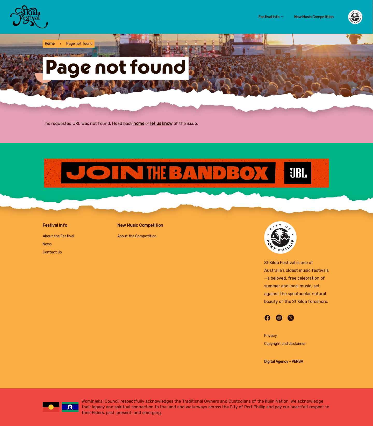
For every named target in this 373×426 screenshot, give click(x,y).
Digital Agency (276, 361)
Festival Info (271, 17)
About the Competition (136, 236)
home (138, 123)
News (47, 244)
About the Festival (58, 236)
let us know (161, 123)
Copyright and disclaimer (285, 344)
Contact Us (52, 252)
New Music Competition (314, 17)
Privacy (270, 335)
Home (50, 43)
